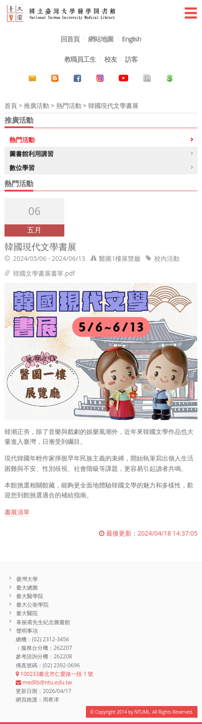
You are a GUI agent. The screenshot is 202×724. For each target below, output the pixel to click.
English (131, 38)
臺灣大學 (27, 579)
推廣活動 (36, 105)
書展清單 (17, 512)
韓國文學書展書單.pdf (44, 273)
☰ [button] (191, 13)
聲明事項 (27, 631)
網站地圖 (100, 38)
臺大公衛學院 (32, 604)
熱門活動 (68, 105)
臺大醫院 (27, 613)
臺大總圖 (27, 587)
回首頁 (70, 38)
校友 (110, 58)
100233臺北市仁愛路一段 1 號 (54, 674)
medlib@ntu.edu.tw (44, 682)
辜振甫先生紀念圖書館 (43, 622)
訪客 (131, 58)
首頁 (10, 105)
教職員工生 (80, 58)
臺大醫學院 (29, 596)
